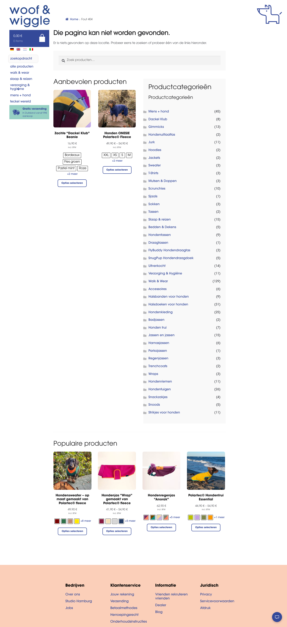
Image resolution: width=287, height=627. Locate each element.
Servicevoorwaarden (217, 601)
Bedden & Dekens (162, 227)
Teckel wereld (20, 101)
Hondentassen (159, 235)
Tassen (153, 212)
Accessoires (157, 289)
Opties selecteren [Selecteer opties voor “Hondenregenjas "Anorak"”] (161, 528)
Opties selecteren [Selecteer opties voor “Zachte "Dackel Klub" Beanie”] (72, 183)
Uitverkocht (157, 266)
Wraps (153, 374)
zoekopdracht (21, 59)
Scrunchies (156, 189)
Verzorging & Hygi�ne (20, 87)
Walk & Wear (19, 73)
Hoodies (154, 150)
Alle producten (21, 67)
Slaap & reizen (21, 79)
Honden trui (157, 328)
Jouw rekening (122, 594)
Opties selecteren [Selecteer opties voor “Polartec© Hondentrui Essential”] (206, 528)
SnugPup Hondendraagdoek (171, 258)
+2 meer (72, 174)
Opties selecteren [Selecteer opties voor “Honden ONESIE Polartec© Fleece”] (117, 170)
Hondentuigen (159, 389)
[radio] (72, 155)
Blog (159, 612)
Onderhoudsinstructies (128, 622)
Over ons (72, 594)
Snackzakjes (157, 397)
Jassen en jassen (161, 335)
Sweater (154, 165)
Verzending (119, 601)
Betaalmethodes (123, 608)
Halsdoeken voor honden (168, 304)
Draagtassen (158, 243)
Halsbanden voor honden (168, 297)
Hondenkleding (160, 312)
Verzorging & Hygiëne (165, 273)
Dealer (160, 605)
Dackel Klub (157, 119)
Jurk (151, 142)
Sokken (154, 204)
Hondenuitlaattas (161, 135)
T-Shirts (153, 173)
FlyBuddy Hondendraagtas (169, 250)
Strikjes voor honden (164, 412)
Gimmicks (156, 127)
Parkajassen (157, 351)
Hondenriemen (160, 382)
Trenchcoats (157, 366)
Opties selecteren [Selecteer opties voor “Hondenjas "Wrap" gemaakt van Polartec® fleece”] (117, 531)
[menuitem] (12, 49)
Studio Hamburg (78, 601)
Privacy (206, 594)
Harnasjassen (158, 343)
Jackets (154, 158)
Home (74, 19)
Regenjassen (158, 358)
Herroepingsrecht (124, 615)
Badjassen (156, 320)
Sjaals (152, 196)
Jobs (69, 608)
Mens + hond (20, 95)
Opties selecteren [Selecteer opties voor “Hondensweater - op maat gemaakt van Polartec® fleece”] (72, 531)
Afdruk (205, 608)
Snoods (154, 405)
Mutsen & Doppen (162, 181)
